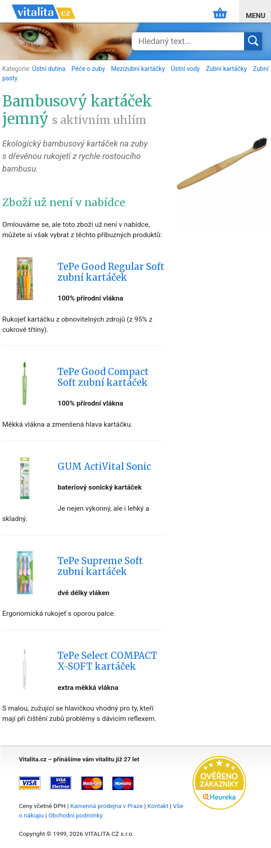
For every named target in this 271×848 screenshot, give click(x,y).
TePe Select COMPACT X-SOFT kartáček (107, 661)
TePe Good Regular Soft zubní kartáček (111, 272)
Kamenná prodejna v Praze (106, 805)
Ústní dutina (49, 68)
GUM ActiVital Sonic (104, 467)
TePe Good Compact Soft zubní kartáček (103, 377)
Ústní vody (186, 68)
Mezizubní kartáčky (138, 68)
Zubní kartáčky (227, 68)
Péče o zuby (89, 68)
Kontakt (158, 805)
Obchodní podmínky (76, 815)
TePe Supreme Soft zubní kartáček (100, 566)
